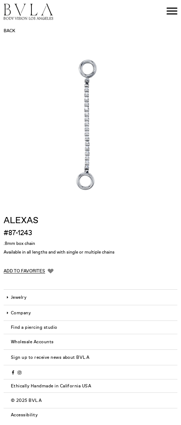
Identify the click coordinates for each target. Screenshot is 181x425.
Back (9, 31)
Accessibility (24, 415)
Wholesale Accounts (32, 342)
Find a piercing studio (34, 327)
